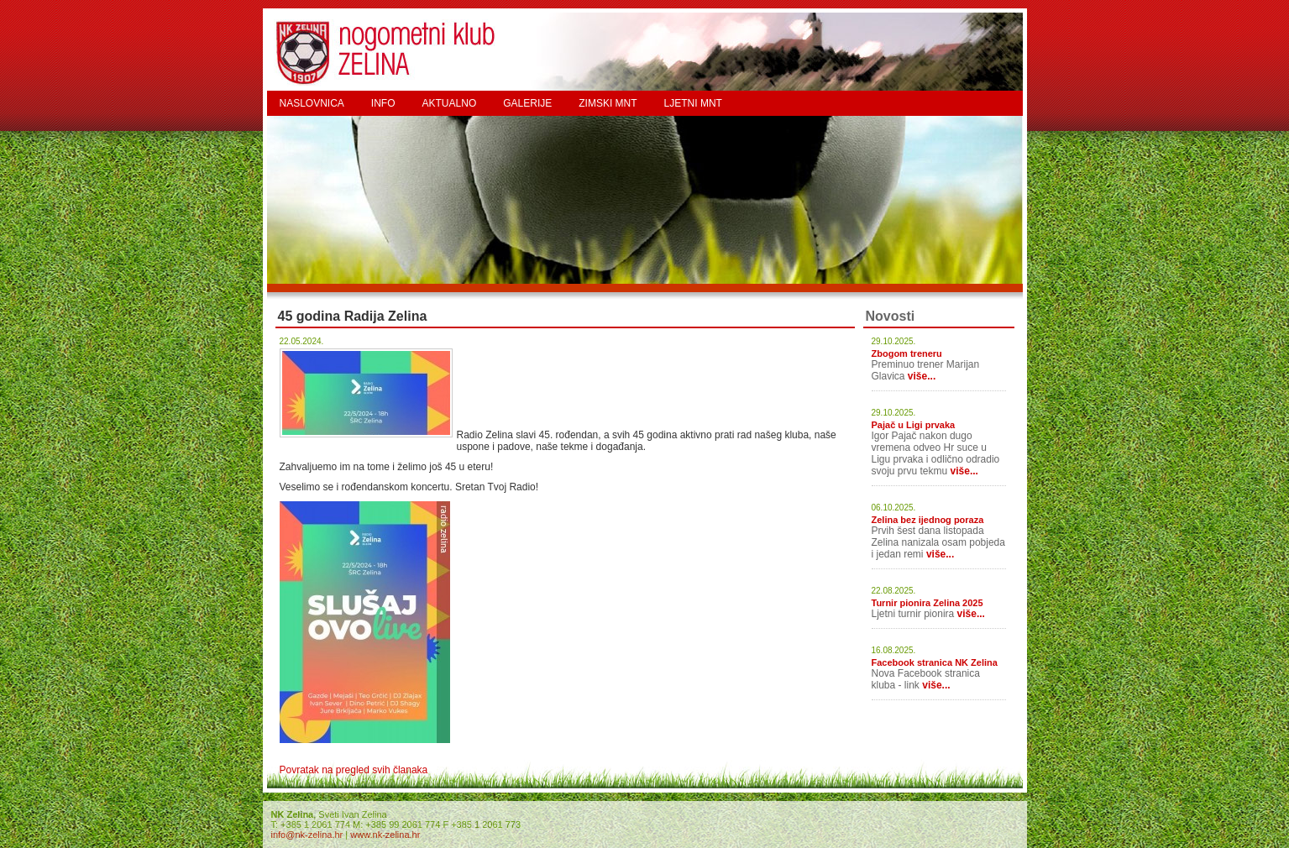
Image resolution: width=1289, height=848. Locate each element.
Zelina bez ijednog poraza (928, 520)
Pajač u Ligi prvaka (914, 425)
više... (921, 376)
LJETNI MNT (693, 103)
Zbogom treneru (907, 353)
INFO (383, 103)
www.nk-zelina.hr (385, 835)
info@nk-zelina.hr (307, 835)
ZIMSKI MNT (608, 103)
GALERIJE (527, 103)
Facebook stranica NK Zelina (935, 662)
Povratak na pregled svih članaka (354, 770)
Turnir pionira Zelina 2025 (927, 603)
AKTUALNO (449, 103)
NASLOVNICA (312, 103)
